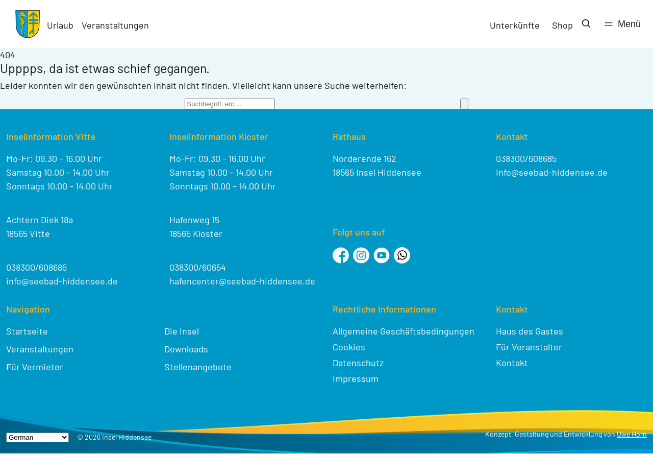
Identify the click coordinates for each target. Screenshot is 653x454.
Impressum (356, 378)
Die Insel (181, 331)
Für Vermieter (34, 366)
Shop (562, 25)
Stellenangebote (198, 366)
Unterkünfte (515, 25)
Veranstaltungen (115, 25)
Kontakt (512, 362)
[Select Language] (37, 437)
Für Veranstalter (529, 346)
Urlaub (60, 25)
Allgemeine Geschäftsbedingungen (403, 331)
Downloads (186, 348)
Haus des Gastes (529, 331)
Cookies (349, 346)
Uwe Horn (632, 433)
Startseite (27, 331)
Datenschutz (358, 362)
